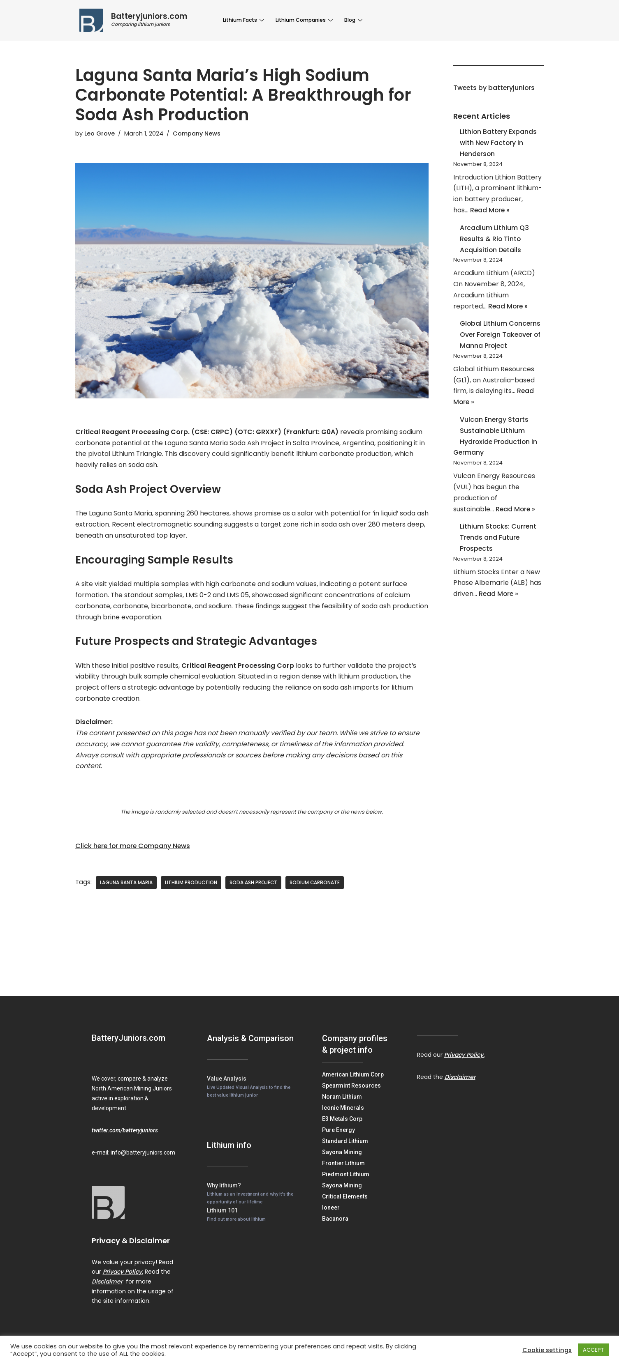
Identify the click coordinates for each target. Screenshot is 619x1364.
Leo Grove (99, 133)
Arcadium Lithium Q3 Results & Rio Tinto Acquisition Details (494, 240)
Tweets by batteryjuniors (494, 88)
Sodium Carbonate (316, 886)
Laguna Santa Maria (126, 886)
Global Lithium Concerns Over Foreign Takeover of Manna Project (501, 338)
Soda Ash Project (254, 886)
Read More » (490, 211)
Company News (196, 133)
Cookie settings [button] (547, 1350)
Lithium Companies (303, 19)
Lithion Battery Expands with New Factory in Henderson (499, 143)
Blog (351, 19)
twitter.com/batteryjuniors (125, 1133)
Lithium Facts (244, 19)
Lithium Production (191, 886)
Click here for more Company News (134, 849)
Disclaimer (107, 1285)
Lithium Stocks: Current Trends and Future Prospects (498, 543)
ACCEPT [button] (593, 1350)
